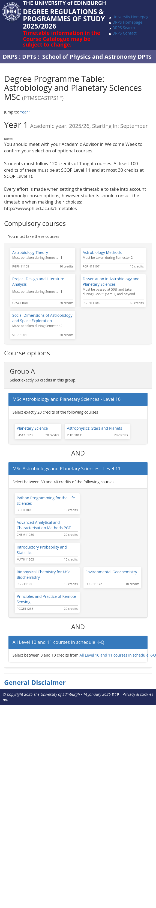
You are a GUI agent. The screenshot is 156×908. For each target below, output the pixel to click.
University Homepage (131, 16)
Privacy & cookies (137, 694)
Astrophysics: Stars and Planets (94, 428)
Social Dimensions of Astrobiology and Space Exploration (42, 318)
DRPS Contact (124, 33)
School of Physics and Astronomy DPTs (97, 56)
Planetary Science (32, 428)
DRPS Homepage (127, 22)
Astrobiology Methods (102, 252)
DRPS (10, 56)
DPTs (29, 56)
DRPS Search (123, 27)
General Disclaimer (35, 682)
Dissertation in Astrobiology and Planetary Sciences (111, 281)
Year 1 (25, 112)
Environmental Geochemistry (111, 571)
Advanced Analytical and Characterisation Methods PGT (44, 525)
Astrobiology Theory (30, 252)
